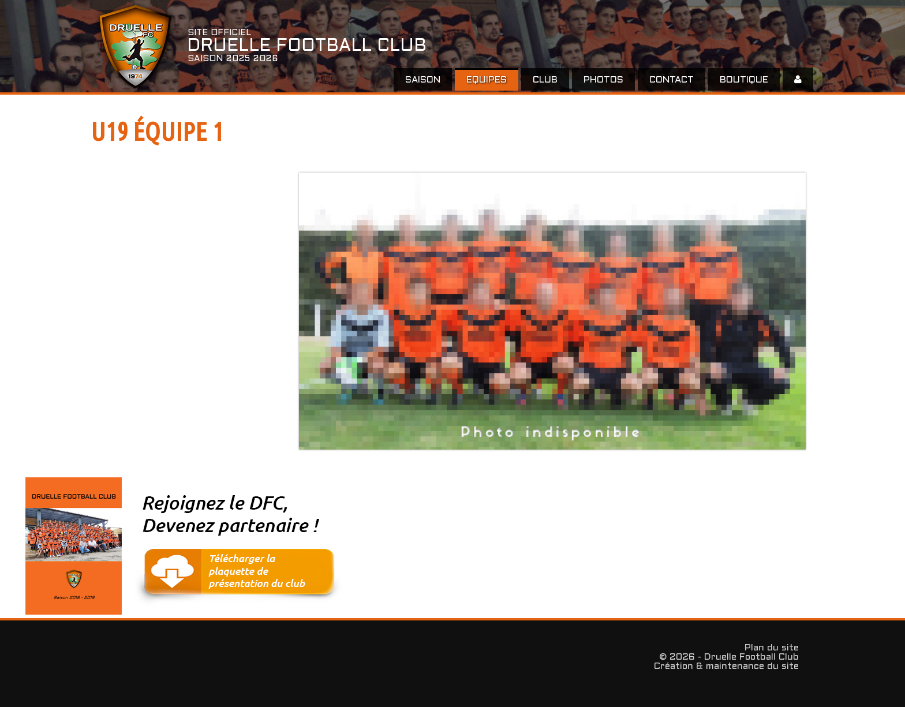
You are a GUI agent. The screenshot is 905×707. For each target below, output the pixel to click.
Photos (603, 80)
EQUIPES (486, 80)
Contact (671, 80)
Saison (422, 80)
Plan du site (772, 648)
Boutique (744, 80)
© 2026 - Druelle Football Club (729, 657)
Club (545, 80)
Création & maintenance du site (726, 666)
